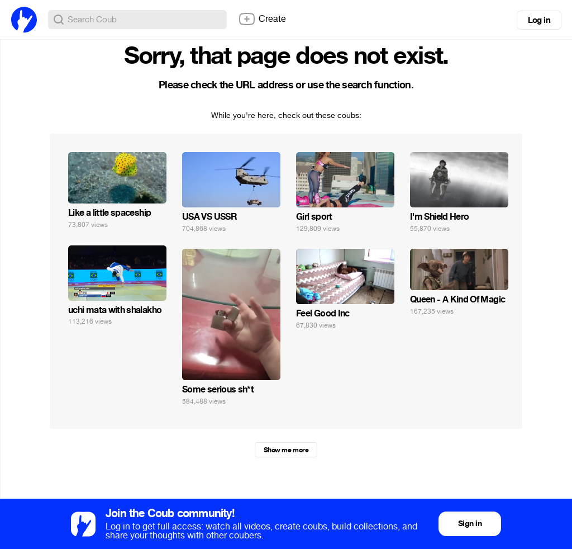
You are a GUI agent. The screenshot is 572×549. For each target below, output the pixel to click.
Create (262, 19)
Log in (539, 20)
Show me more (286, 450)
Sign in (470, 523)
